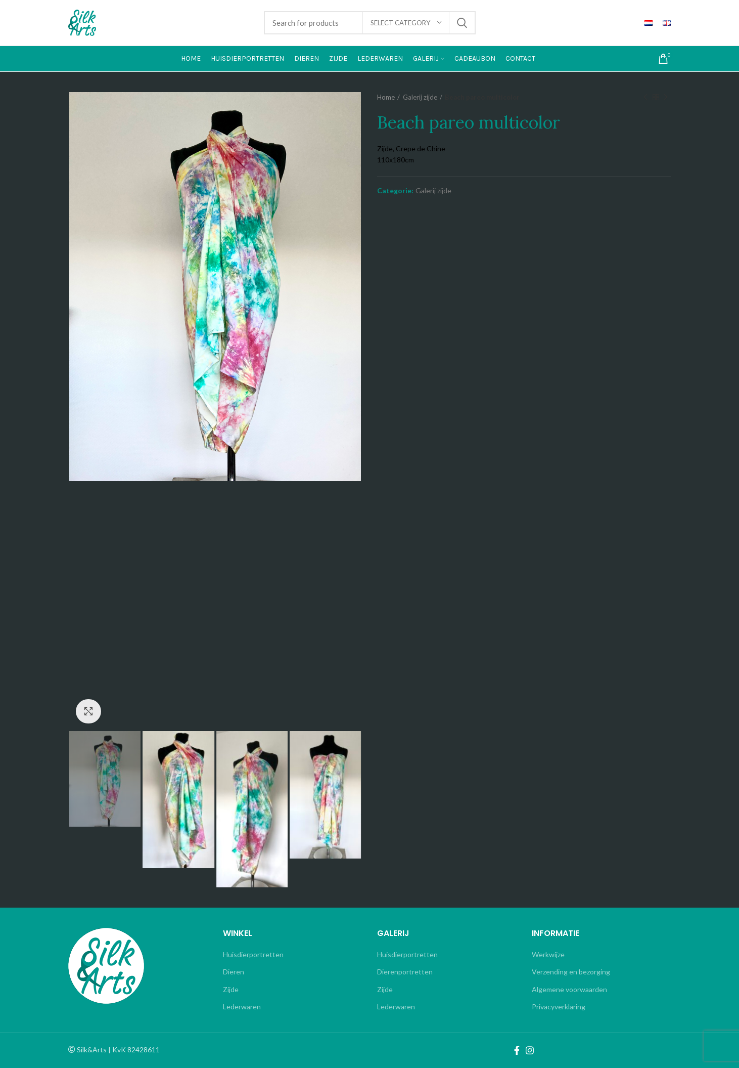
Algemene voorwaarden (569, 989)
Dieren (233, 971)
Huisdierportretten (253, 954)
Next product (666, 97)
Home (386, 97)
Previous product (645, 97)
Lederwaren (242, 1006)
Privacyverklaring (558, 1006)
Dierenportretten (405, 971)
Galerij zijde (420, 97)
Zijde (231, 989)
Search (462, 22)
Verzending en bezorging (571, 971)
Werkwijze (548, 954)
